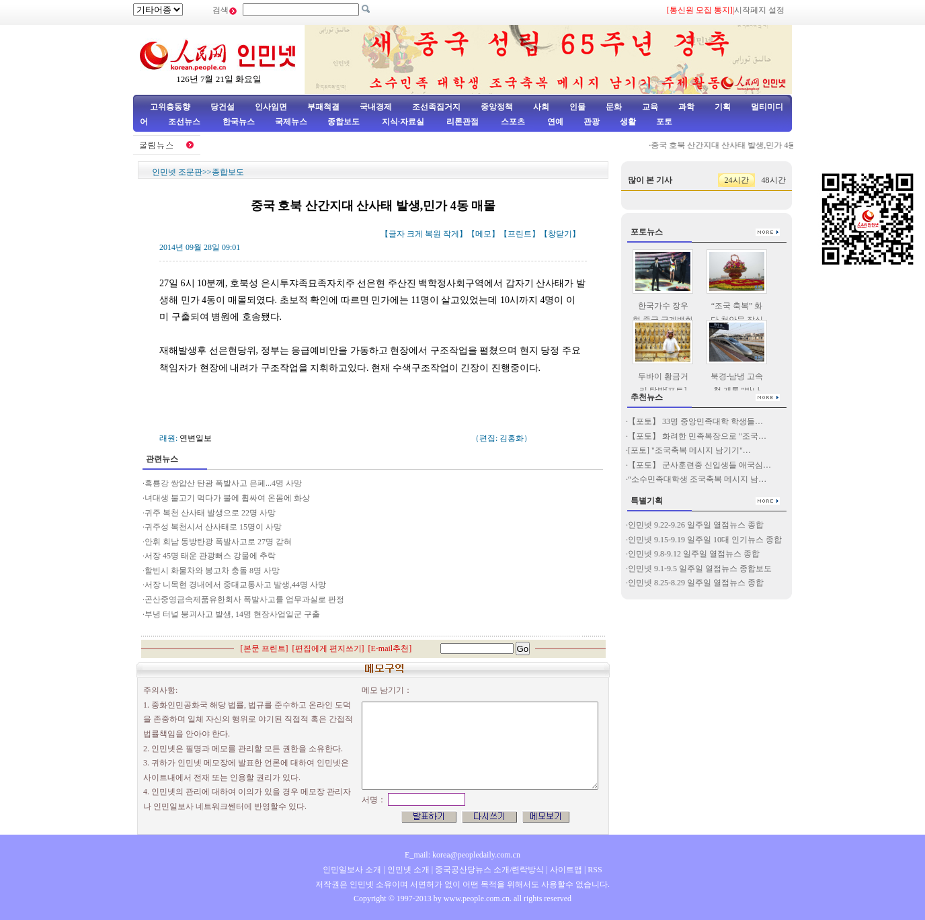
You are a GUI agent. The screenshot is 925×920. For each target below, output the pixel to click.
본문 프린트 (264, 648)
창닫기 (560, 234)
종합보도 (343, 121)
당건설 (222, 107)
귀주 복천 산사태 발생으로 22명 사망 (210, 512)
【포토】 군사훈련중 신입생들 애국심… (699, 465)
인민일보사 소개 (352, 869)
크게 (415, 234)
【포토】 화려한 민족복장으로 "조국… (697, 436)
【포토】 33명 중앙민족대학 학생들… (695, 421)
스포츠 (512, 121)
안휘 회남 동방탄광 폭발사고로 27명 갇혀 (218, 541)
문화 (614, 107)
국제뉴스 (291, 121)
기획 (723, 107)
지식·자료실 (404, 121)
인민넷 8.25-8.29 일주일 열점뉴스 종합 (696, 582)
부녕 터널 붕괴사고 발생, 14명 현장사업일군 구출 (233, 614)
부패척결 (323, 107)
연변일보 (195, 438)
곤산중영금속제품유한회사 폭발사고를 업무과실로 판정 (244, 599)
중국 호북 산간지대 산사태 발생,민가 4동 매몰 (737, 145)
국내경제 (376, 107)
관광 (592, 121)
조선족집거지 (436, 107)
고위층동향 (170, 107)
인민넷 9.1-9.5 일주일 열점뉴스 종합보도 (700, 568)
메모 (483, 234)
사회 (541, 107)
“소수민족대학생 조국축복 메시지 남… (697, 479)
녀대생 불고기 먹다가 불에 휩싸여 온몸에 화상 (227, 498)
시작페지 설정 (759, 10)
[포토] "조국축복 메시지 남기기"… (689, 450)
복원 (433, 234)
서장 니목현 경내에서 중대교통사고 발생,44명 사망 (235, 584)
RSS (595, 869)
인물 (577, 107)
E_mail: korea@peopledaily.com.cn (462, 855)
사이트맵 (566, 869)
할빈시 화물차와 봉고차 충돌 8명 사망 (212, 570)
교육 (650, 107)
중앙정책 (497, 107)
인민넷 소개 (407, 869)
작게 (451, 234)
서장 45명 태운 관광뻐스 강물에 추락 (210, 555)
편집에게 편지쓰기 (328, 648)
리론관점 (462, 121)
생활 (628, 121)
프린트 (520, 234)
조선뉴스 (185, 121)
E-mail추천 (390, 648)
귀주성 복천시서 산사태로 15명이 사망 (213, 527)
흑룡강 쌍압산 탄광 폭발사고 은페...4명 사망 (223, 483)
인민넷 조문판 (177, 172)
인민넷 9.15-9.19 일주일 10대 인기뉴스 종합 (705, 539)
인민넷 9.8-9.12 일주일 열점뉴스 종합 (694, 553)
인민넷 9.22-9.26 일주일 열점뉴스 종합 (696, 525)
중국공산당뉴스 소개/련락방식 (489, 869)
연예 (554, 121)
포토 (664, 121)
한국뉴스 (239, 121)
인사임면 (271, 107)
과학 (686, 107)
